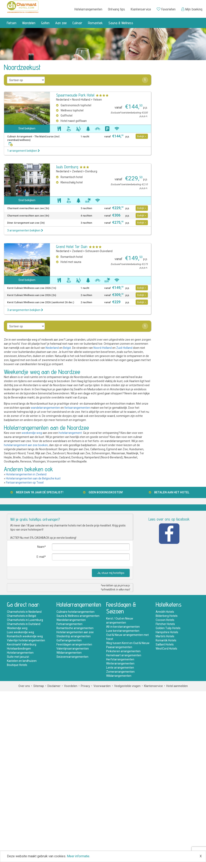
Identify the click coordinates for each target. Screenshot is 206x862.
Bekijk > (141, 136)
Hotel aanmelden (177, 686)
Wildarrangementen (69, 653)
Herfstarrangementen (120, 659)
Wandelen (28, 23)
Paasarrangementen (119, 647)
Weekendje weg (17, 628)
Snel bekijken (26, 128)
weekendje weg (32, 433)
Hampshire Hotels (167, 632)
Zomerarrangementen (120, 672)
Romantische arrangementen (74, 628)
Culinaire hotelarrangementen (75, 612)
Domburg (91, 171)
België (67, 348)
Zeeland (77, 171)
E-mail (40, 557)
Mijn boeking (191, 9)
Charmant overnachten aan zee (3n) (28, 208)
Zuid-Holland (124, 348)
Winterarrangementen (120, 663)
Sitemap (38, 686)
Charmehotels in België (21, 616)
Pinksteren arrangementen (123, 651)
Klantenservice (141, 9)
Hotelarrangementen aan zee (75, 632)
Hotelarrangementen (88, 9)
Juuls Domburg (67, 166)
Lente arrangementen (120, 668)
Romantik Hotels (166, 640)
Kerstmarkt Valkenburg (21, 644)
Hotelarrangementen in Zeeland (26, 474)
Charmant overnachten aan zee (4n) (28, 216)
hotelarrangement (70, 433)
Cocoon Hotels (165, 620)
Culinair (77, 23)
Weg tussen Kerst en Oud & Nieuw (128, 643)
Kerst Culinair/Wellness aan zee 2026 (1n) (31, 288)
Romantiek (95, 23)
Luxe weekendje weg (20, 632)
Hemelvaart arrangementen (123, 655)
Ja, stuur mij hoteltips (110, 573)
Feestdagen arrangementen (74, 644)
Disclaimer (54, 686)
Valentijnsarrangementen (72, 648)
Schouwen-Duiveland (99, 251)
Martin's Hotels (165, 636)
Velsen (97, 100)
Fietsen (11, 23)
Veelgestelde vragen (127, 686)
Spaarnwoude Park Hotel (75, 95)
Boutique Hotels (17, 665)
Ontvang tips (116, 9)
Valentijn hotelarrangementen (26, 640)
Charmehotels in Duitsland (23, 624)
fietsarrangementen (77, 408)
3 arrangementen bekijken (25, 230)
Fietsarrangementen (69, 624)
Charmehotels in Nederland (24, 612)
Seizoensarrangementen (72, 657)
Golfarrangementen (69, 640)
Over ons (24, 686)
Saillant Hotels (165, 644)
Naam (40, 547)
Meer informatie (78, 856)
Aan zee (61, 23)
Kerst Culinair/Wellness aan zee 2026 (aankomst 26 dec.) (40, 302)
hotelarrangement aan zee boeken (26, 445)
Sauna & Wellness (120, 23)
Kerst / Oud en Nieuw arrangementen (119, 620)
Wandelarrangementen (71, 620)
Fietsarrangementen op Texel (25, 482)
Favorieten (166, 9)
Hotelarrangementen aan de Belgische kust (33, 478)
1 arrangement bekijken (23, 151)
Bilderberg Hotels (167, 616)
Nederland (62, 100)
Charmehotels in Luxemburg (25, 620)
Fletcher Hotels (165, 624)
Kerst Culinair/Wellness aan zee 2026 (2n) (31, 295)
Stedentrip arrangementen (73, 636)
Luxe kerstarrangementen (122, 631)
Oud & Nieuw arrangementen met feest (127, 637)
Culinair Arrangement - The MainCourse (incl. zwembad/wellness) (33, 140)
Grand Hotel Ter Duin (71, 246)
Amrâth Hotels (165, 612)
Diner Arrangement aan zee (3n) (26, 223)
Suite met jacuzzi (18, 657)
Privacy (85, 686)
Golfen (45, 23)
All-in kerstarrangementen (123, 627)
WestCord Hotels (166, 648)
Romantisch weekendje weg (25, 636)
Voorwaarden (102, 686)
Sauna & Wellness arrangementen (77, 616)
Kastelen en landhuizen (22, 661)
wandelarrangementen (45, 408)
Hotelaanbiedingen (19, 648)
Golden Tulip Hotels (168, 628)
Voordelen (70, 686)
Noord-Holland (81, 100)
